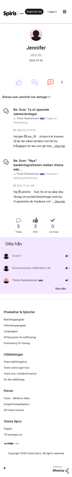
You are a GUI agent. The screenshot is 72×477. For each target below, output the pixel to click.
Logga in (52, 11)
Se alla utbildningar (14, 379)
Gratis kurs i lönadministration (20, 373)
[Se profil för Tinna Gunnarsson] (27, 118)
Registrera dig (34, 11)
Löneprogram (11, 331)
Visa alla (60, 288)
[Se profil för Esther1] (16, 256)
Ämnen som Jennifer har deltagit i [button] (25, 97)
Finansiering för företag (17, 343)
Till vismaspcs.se (13, 434)
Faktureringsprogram (15, 325)
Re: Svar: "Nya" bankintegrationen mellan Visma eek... (38, 165)
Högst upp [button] (4, 468)
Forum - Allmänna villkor (17, 398)
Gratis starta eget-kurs (16, 367)
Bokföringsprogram (14, 319)
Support (8, 428)
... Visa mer (58, 146)
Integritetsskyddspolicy (16, 404)
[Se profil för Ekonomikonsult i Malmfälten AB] (31, 268)
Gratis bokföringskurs (15, 361)
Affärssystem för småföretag (20, 337)
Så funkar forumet (14, 410)
